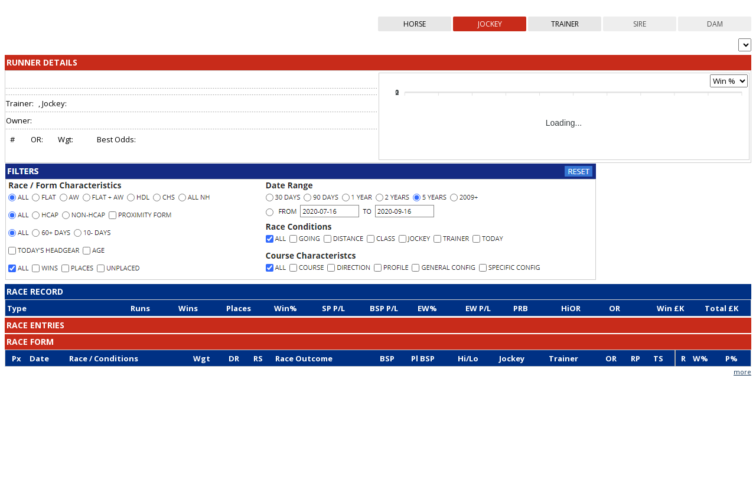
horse (414, 26)
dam (715, 26)
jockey (490, 26)
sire (639, 26)
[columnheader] (67, 310)
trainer (565, 26)
